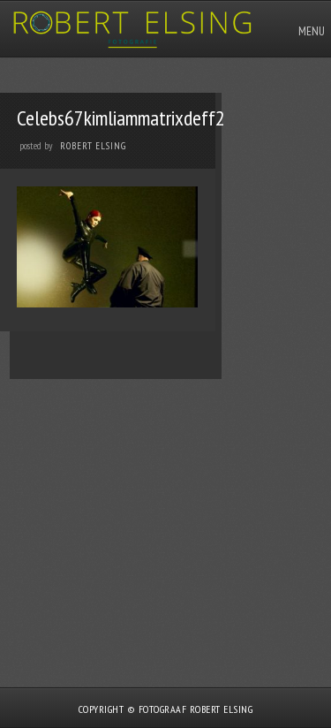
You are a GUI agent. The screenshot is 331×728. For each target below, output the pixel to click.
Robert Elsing (93, 146)
